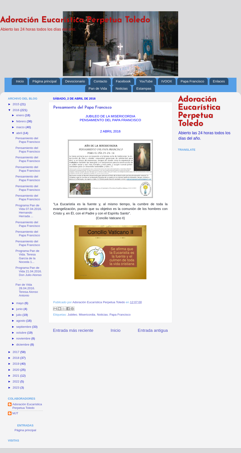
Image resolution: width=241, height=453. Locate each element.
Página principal (44, 81)
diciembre (23, 344)
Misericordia (87, 314)
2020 (16, 369)
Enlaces (219, 81)
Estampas (143, 88)
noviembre (23, 338)
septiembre (24, 326)
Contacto (100, 81)
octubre (21, 332)
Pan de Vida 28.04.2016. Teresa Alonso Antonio (27, 290)
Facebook (123, 81)
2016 (16, 110)
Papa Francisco (192, 81)
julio (19, 314)
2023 (16, 387)
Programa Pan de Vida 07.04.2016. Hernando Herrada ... (29, 211)
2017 (16, 352)
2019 (16, 363)
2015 (16, 104)
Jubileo (72, 314)
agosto (21, 320)
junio (19, 309)
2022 (16, 381)
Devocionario (75, 81)
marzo (20, 127)
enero (20, 115)
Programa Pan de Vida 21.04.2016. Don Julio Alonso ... (29, 273)
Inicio (20, 81)
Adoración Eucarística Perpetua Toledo (75, 20)
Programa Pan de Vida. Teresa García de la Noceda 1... (27, 256)
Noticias (121, 88)
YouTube (146, 81)
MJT (15, 413)
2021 (16, 375)
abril (19, 133)
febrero (21, 121)
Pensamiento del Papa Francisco (28, 140)
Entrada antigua (153, 330)
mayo (20, 303)
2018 (16, 358)
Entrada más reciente (73, 330)
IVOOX (166, 81)
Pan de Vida (98, 88)
